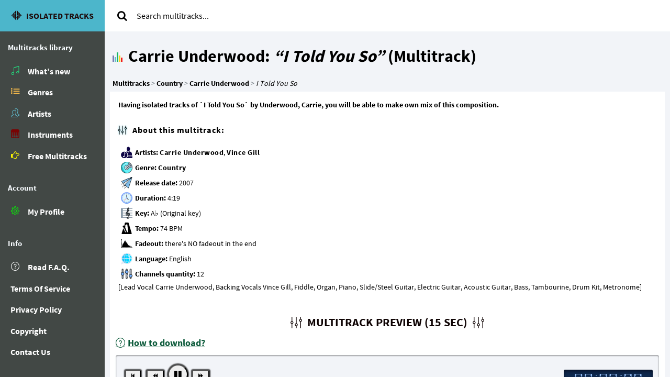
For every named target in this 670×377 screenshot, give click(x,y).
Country (172, 167)
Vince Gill (243, 152)
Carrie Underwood (192, 152)
